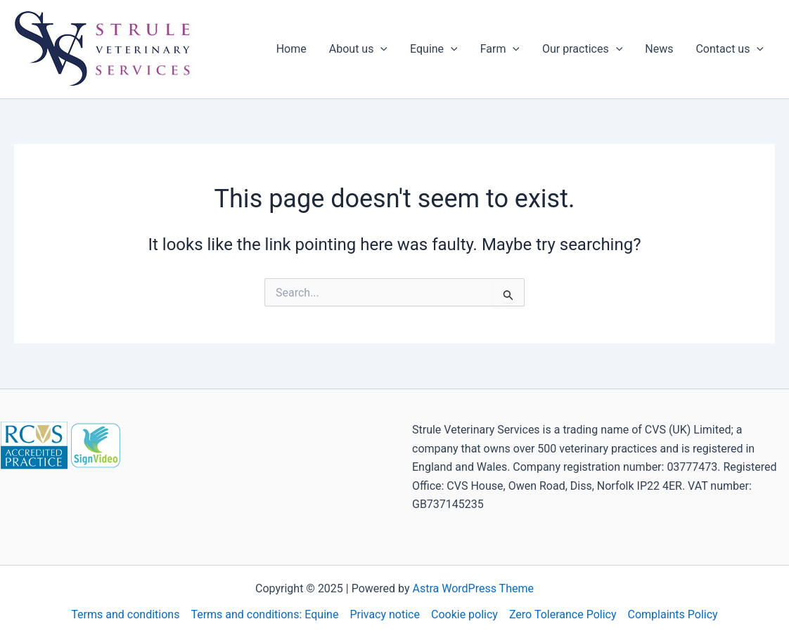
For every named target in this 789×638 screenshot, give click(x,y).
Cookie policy (464, 614)
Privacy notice (384, 614)
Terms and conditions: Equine (264, 614)
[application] (380, 49)
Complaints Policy (672, 614)
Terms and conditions (125, 614)
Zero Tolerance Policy (563, 614)
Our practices (582, 49)
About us (358, 49)
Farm (500, 49)
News (659, 49)
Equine (434, 49)
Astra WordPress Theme (473, 588)
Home (291, 49)
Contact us (729, 49)
